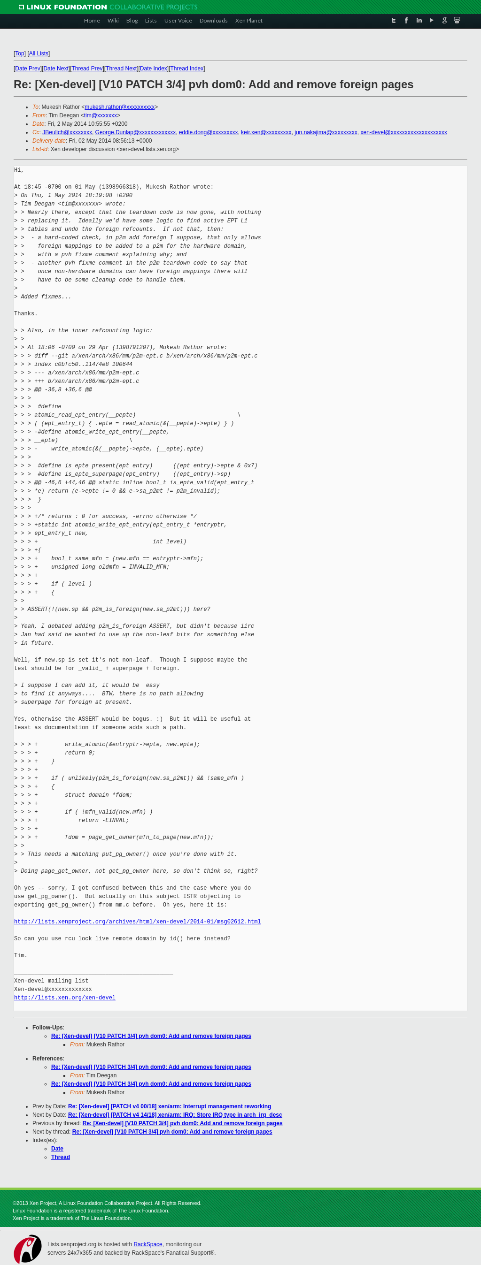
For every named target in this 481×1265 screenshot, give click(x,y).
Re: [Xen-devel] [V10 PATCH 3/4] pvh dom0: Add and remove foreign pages (151, 1036)
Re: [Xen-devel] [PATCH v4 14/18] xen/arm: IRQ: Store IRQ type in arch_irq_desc (175, 1115)
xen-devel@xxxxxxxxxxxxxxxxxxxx (404, 132)
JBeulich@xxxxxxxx (67, 132)
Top (19, 53)
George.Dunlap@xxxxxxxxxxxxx (135, 132)
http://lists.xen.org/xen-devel (65, 998)
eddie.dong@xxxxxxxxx (208, 132)
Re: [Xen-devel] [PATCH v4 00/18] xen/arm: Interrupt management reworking (169, 1106)
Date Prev (27, 68)
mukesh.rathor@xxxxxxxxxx (120, 107)
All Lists (38, 53)
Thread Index (187, 68)
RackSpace (147, 1244)
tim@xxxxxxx (100, 115)
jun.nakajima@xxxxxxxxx (326, 132)
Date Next (55, 68)
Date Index (153, 68)
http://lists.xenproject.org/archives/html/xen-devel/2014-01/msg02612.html (137, 922)
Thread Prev (86, 68)
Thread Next (121, 68)
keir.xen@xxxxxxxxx (266, 132)
